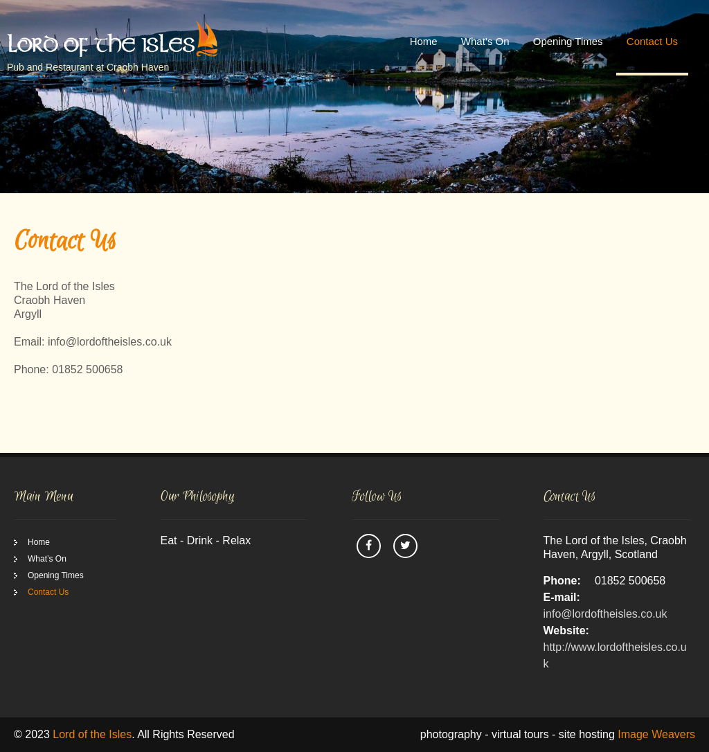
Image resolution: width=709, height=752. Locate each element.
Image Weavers (656, 734)
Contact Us (652, 41)
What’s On (485, 41)
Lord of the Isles (92, 734)
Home (424, 41)
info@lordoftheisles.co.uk (605, 614)
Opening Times (568, 41)
